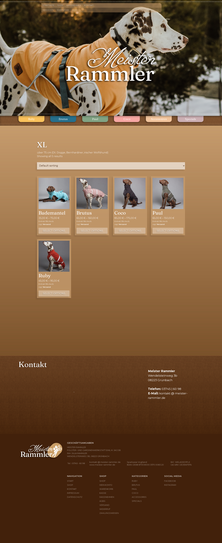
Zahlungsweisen (109, 513)
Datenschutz (74, 497)
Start (70, 481)
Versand (47, 224)
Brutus (63, 119)
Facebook (170, 481)
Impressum (73, 493)
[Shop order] (111, 165)
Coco (126, 119)
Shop (60, 5)
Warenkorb (63, 10)
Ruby (31, 119)
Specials (190, 119)
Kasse (75, 10)
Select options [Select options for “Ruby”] (54, 293)
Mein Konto (48, 10)
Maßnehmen (73, 5)
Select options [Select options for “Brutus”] (92, 230)
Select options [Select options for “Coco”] (130, 230)
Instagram (170, 485)
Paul (95, 119)
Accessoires (159, 119)
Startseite (48, 5)
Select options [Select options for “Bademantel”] (54, 230)
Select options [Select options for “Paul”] (168, 230)
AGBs (102, 501)
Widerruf (104, 509)
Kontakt (88, 5)
